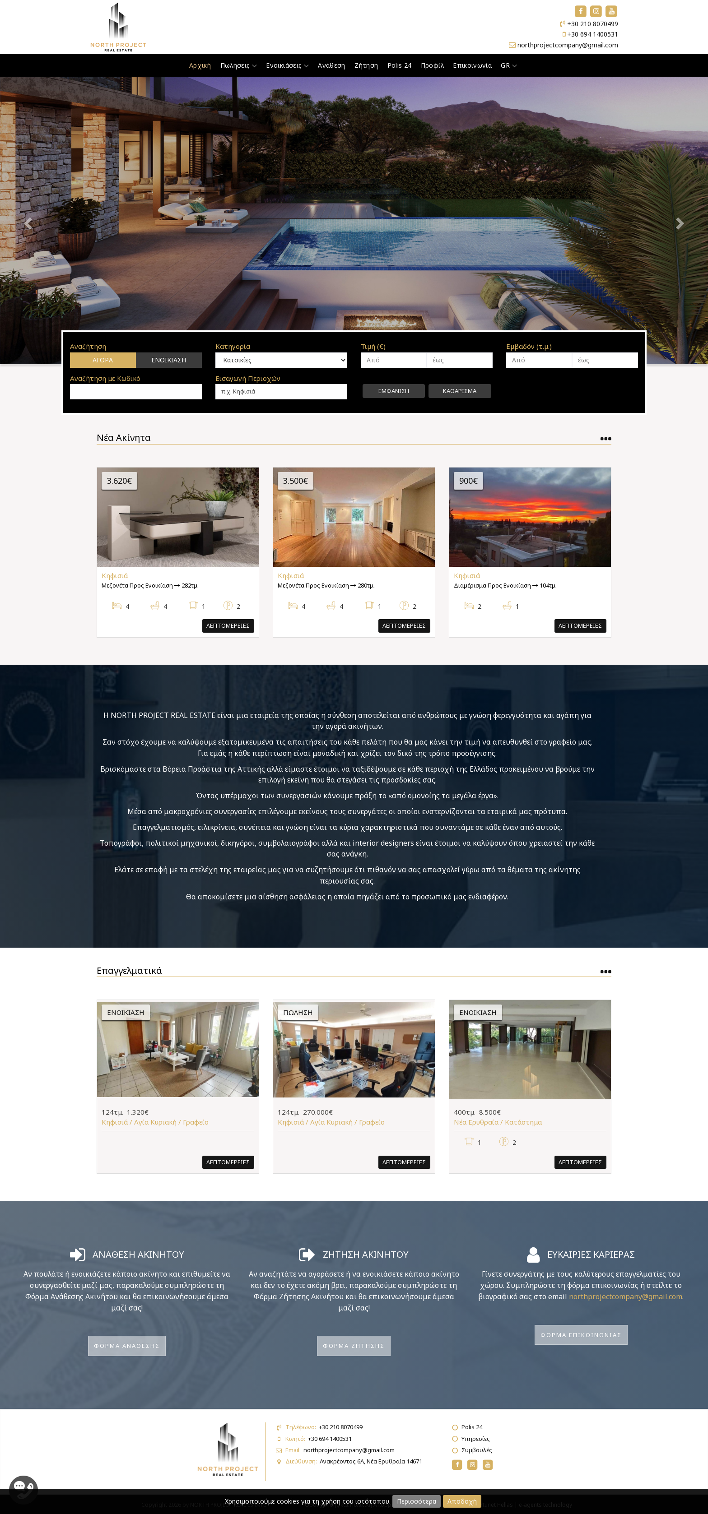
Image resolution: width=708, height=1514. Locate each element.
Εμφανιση (393, 391)
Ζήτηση (366, 65)
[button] (53, 220)
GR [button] (509, 65)
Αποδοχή (462, 1501)
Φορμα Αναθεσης (127, 1346)
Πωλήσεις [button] (238, 65)
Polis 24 (399, 65)
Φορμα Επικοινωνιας (581, 1335)
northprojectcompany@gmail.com (567, 45)
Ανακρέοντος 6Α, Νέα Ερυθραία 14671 (371, 1461)
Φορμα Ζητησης (354, 1346)
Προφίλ (432, 65)
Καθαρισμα (459, 391)
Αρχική (200, 65)
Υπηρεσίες (475, 1439)
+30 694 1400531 (592, 34)
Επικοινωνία (472, 65)
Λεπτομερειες (228, 625)
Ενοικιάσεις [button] (287, 65)
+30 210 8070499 (592, 23)
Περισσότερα (416, 1501)
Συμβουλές (476, 1450)
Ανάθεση (331, 65)
